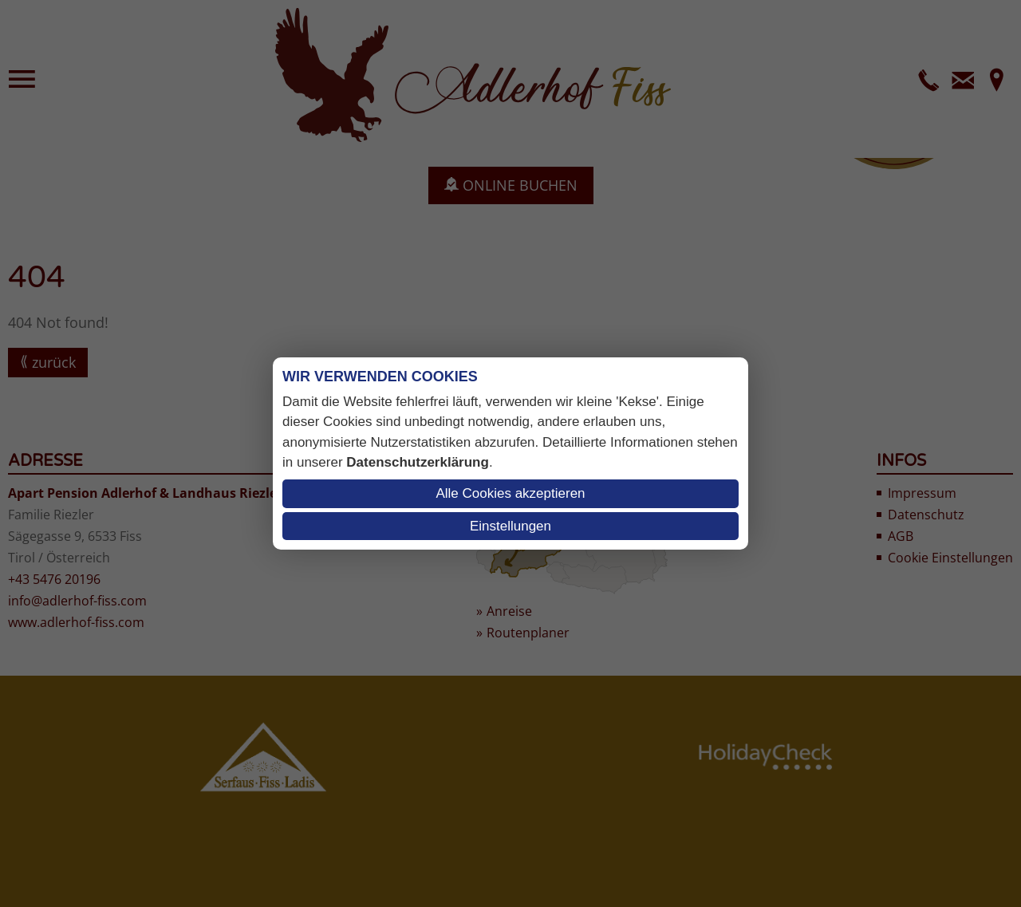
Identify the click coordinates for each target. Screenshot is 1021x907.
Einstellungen (510, 526)
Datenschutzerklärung (417, 462)
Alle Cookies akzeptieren (510, 493)
